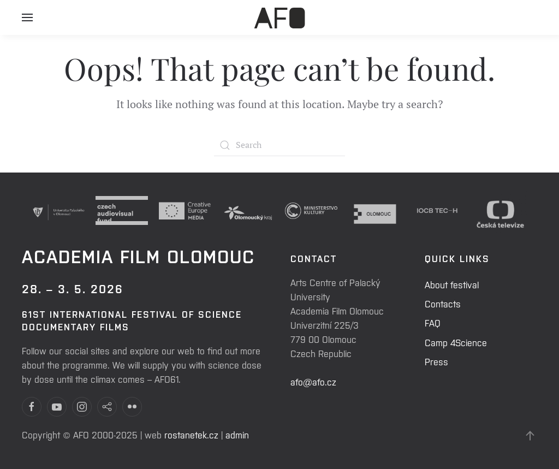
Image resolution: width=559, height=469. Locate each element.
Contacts (443, 303)
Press (436, 361)
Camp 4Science (456, 342)
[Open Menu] (27, 22)
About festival (452, 284)
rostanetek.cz (191, 434)
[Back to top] (530, 435)
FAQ (433, 322)
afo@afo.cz (313, 381)
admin (237, 434)
